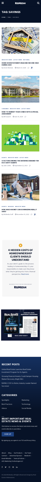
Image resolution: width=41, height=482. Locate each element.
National (26, 59)
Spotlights (5, 400)
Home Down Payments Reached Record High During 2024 (20, 64)
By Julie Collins (6, 165)
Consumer (5, 108)
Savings (16, 17)
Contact (4, 456)
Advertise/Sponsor (16, 456)
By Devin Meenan (7, 68)
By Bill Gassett (6, 117)
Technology (26, 404)
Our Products (18, 453)
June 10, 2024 (18, 117)
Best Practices (7, 404)
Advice (4, 408)
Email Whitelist (6, 458)
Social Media (26, 408)
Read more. (25, 274)
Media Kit (27, 456)
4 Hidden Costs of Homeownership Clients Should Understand (20, 255)
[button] (8, 434)
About (4, 453)
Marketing (25, 400)
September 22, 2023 (20, 165)
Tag (9, 17)
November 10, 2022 (22, 214)
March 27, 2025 (20, 68)
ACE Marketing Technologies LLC (12, 461)
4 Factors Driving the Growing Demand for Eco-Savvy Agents (20, 162)
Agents (4, 157)
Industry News (7, 59)
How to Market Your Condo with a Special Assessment (20, 113)
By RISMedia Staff (7, 214)
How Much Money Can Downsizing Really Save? (19, 210)
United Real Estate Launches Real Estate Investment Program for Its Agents (16, 371)
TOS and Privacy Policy (28, 440)
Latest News (17, 59)
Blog (9, 453)
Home (4, 17)
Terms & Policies (19, 458)
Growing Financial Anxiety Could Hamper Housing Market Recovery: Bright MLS (20, 378)
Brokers (11, 206)
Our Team (28, 453)
